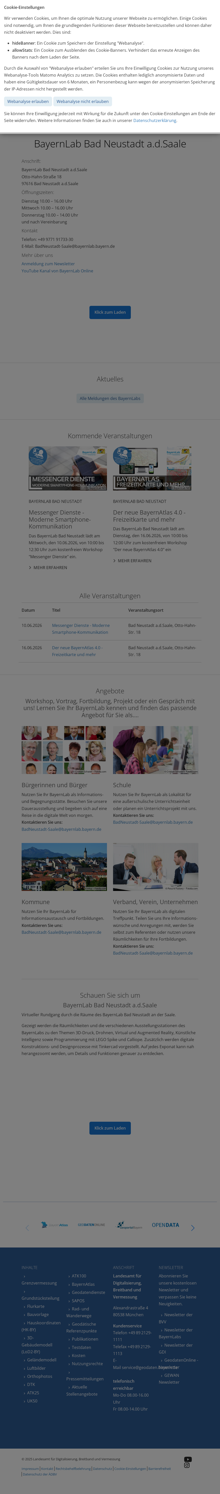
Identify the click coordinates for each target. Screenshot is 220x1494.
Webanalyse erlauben (28, 101)
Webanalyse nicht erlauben (83, 101)
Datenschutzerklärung (154, 120)
